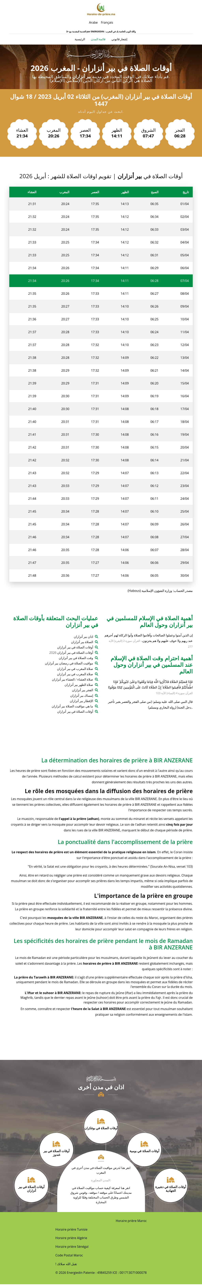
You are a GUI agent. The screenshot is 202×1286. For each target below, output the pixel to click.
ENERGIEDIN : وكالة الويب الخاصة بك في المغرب (113, 31)
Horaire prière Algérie (71, 1240)
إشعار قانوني (119, 40)
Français (107, 22)
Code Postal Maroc (69, 1257)
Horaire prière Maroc (131, 1222)
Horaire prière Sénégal (72, 1248)
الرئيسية (80, 40)
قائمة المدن (98, 40)
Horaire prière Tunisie (71, 1231)
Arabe (93, 22)
